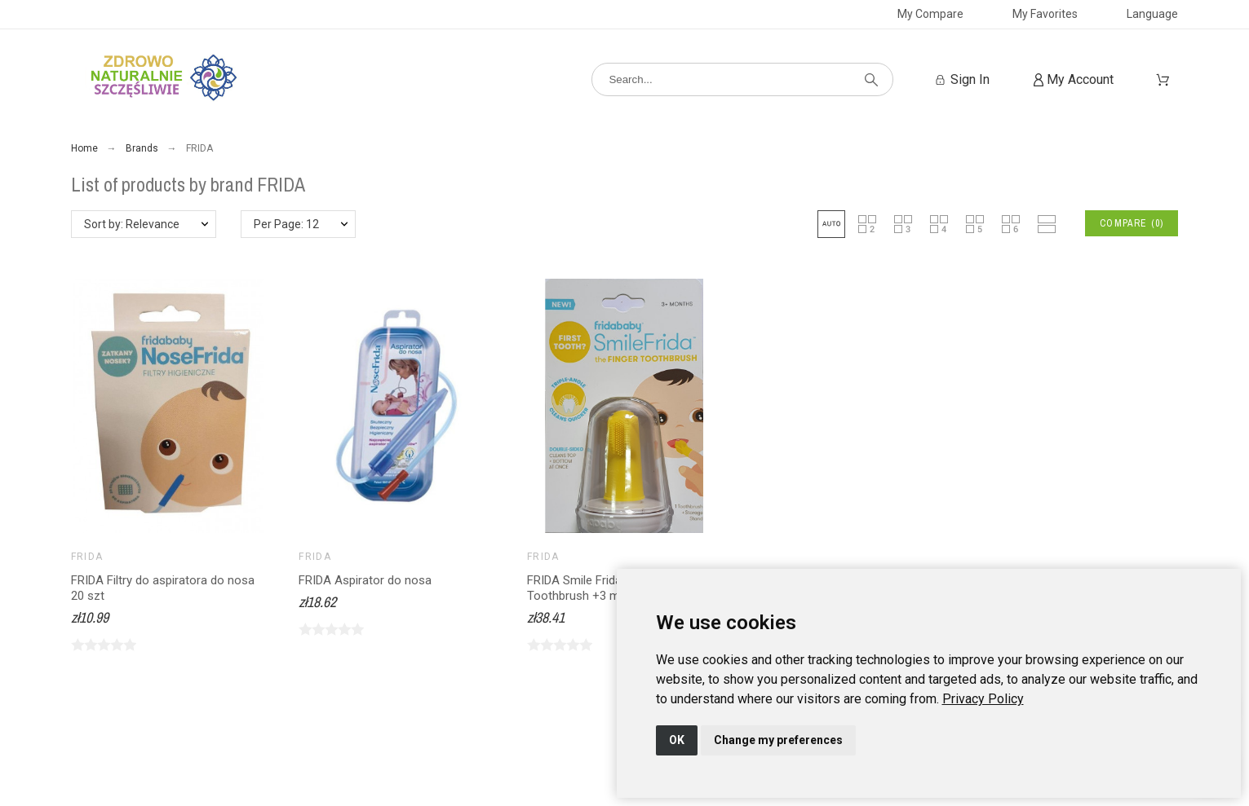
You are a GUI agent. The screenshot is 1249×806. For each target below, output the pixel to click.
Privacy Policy (983, 699)
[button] (831, 224)
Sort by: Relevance (131, 224)
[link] (983, 699)
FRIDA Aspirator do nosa (365, 580)
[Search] (742, 79)
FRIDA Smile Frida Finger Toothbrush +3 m (592, 588)
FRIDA (87, 556)
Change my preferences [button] (778, 740)
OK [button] (676, 740)
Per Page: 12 (286, 224)
